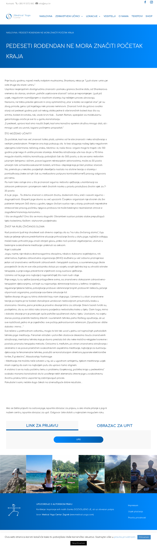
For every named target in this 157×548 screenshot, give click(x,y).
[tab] (42, 426)
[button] (145, 2)
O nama (123, 16)
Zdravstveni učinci (69, 16)
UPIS (78, 439)
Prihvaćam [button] (144, 537)
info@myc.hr (43, 4)
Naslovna (45, 16)
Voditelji (110, 16)
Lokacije (93, 16)
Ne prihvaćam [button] (78, 543)
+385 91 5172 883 (25, 4)
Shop (149, 16)
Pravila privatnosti (137, 518)
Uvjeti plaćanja (135, 512)
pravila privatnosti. (125, 537)
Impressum (133, 505)
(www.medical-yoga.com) (82, 515)
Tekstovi (137, 16)
